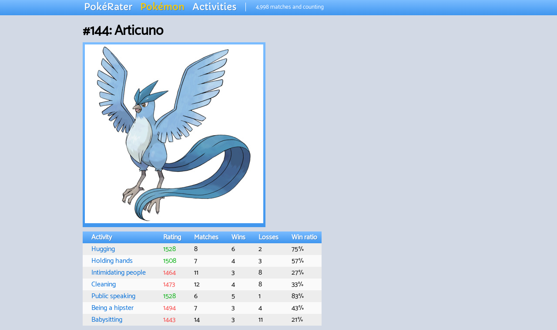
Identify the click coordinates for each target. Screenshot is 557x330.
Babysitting (106, 320)
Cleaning (103, 284)
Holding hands (112, 261)
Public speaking (113, 296)
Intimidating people (118, 273)
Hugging (103, 249)
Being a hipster (112, 308)
